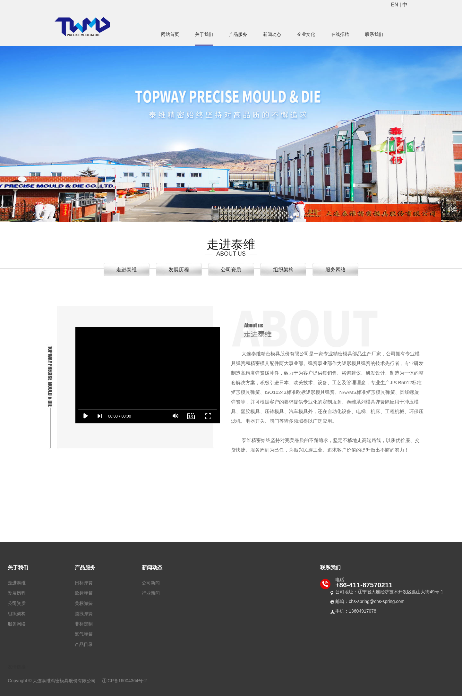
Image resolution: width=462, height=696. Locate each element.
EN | (396, 4)
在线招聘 (340, 34)
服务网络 (335, 269)
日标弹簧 (84, 582)
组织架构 (283, 269)
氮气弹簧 (84, 634)
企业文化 (306, 34)
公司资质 (231, 269)
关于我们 (204, 34)
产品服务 (238, 34)
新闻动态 (272, 34)
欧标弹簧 (84, 593)
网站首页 (170, 34)
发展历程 (178, 269)
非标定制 (84, 623)
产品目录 (84, 644)
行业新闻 (151, 593)
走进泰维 (126, 269)
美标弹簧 (84, 603)
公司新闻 (151, 582)
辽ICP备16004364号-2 (124, 680)
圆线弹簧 (84, 613)
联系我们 (374, 34)
